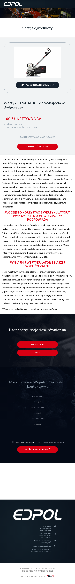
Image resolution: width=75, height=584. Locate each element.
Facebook (37, 344)
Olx (37, 353)
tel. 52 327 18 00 (36, 549)
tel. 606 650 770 (46, 549)
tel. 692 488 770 (36, 551)
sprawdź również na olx (37, 85)
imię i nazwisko (37, 396)
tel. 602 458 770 (46, 551)
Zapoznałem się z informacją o (40, 442)
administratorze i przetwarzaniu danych (50, 442)
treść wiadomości (37, 419)
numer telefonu (37, 408)
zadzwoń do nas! (37, 147)
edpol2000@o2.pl (45, 542)
